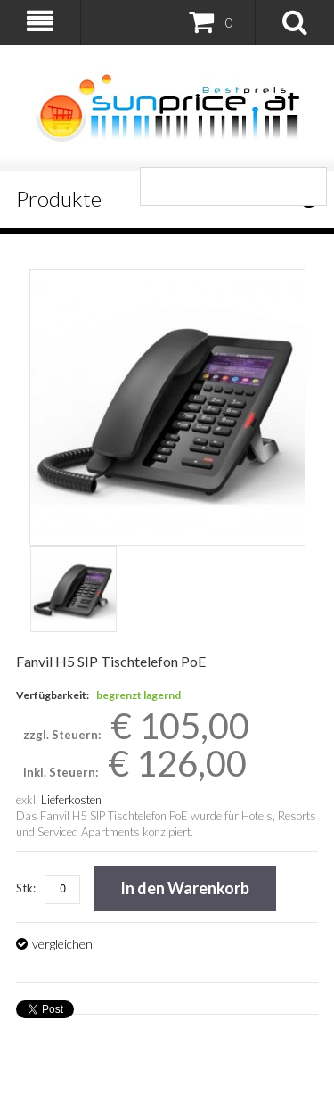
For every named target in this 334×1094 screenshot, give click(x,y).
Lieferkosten (71, 800)
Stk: (26, 888)
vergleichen (62, 943)
